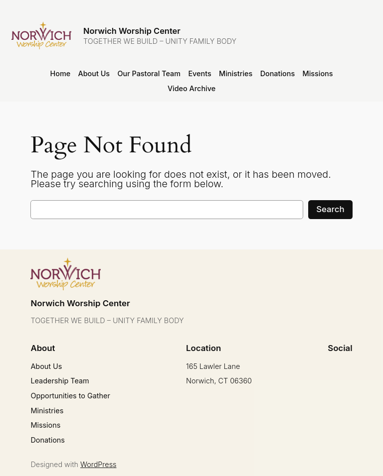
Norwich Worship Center (132, 31)
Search (330, 209)
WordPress (98, 464)
